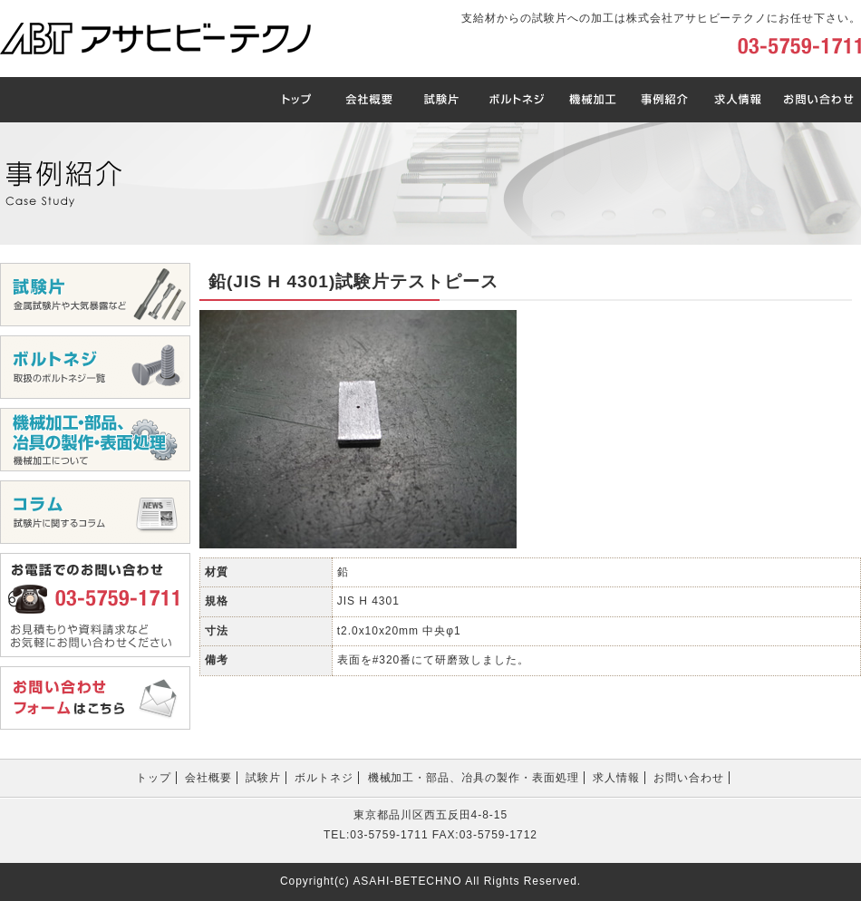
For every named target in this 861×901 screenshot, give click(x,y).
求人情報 (616, 777)
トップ (153, 777)
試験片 (263, 777)
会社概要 (208, 777)
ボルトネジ (324, 777)
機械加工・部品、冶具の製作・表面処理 (473, 777)
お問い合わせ (688, 777)
